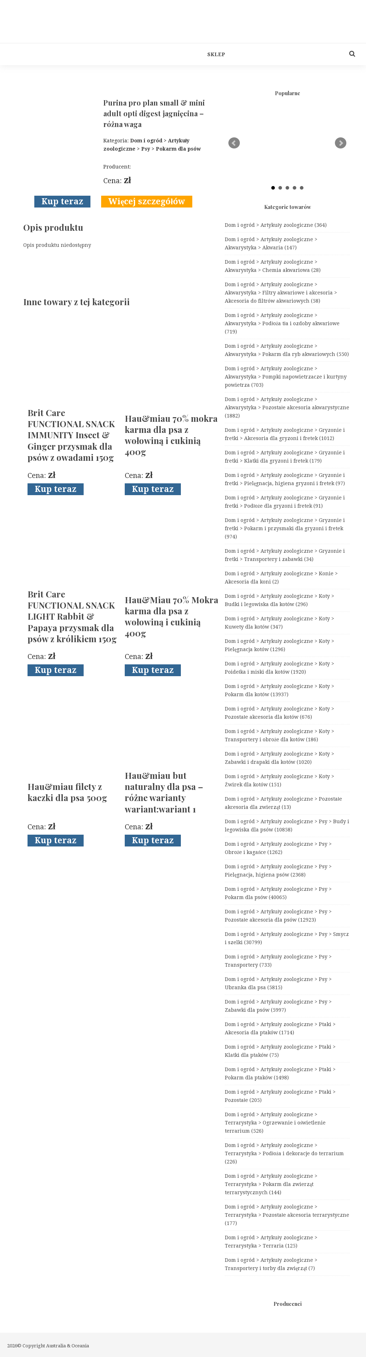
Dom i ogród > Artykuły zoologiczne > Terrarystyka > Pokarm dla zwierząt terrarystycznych (271, 1184)
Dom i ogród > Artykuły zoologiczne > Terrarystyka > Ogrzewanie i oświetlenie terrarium (275, 1123)
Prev (234, 143)
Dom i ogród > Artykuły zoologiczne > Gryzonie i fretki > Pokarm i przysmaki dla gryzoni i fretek (285, 528)
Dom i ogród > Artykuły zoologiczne (276, 225)
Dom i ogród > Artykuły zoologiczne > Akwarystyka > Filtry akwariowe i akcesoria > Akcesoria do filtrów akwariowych (281, 293)
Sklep (216, 54)
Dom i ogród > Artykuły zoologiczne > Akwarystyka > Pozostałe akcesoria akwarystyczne (287, 407)
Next (340, 143)
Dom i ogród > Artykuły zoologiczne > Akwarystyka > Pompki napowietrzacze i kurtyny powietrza (286, 377)
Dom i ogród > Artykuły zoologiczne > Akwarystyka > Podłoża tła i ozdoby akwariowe (282, 323)
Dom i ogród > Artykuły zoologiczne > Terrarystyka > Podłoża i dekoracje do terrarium (284, 1153)
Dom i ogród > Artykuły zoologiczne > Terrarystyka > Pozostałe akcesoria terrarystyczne (287, 1215)
